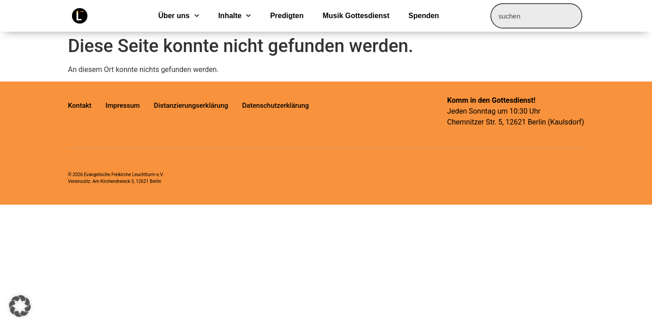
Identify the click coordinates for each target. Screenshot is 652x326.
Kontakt (79, 105)
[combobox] (536, 16)
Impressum (122, 105)
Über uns (178, 16)
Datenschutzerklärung (275, 105)
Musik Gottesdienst (355, 15)
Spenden (423, 15)
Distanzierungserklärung (191, 105)
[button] (20, 306)
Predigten (287, 15)
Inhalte (234, 16)
